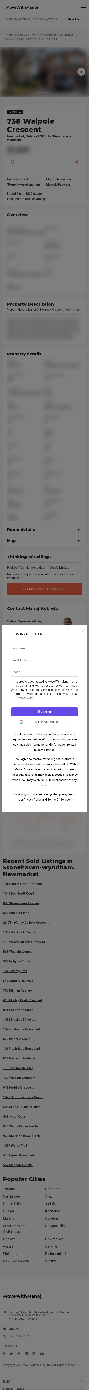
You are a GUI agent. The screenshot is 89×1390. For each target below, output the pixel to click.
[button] (44, 722)
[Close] (83, 631)
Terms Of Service (59, 799)
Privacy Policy (24, 697)
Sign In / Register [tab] (26, 634)
